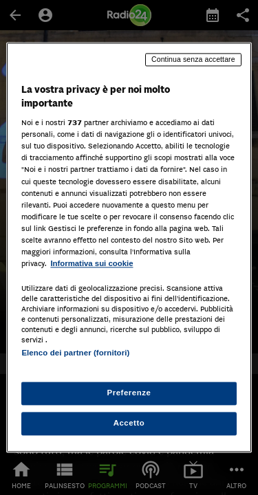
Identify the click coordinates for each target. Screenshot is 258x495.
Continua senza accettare (193, 59)
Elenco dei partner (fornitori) (75, 353)
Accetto (129, 423)
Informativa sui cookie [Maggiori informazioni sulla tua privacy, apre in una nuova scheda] (91, 263)
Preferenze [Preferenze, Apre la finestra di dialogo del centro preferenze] (129, 393)
